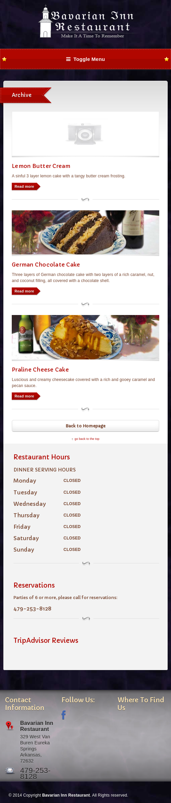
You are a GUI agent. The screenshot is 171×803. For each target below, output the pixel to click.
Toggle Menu (85, 59)
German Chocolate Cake (46, 264)
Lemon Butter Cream (41, 166)
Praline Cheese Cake (40, 369)
